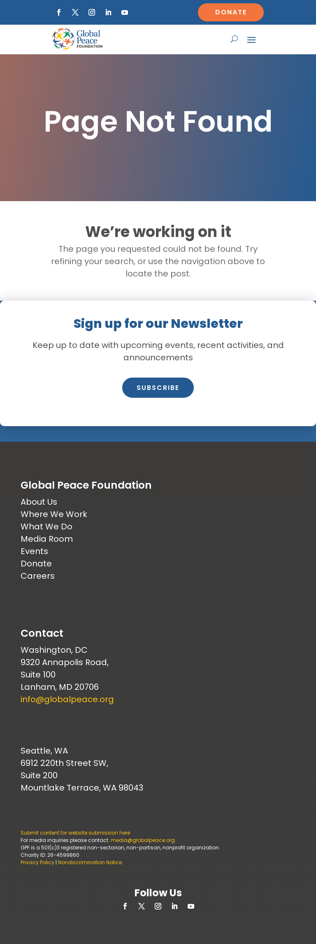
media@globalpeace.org (143, 840)
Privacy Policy (37, 862)
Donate (231, 12)
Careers (38, 576)
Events (34, 551)
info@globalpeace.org (67, 699)
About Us (39, 502)
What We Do (46, 526)
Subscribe (158, 387)
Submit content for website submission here (75, 832)
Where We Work (54, 514)
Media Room (47, 539)
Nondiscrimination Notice (90, 862)
